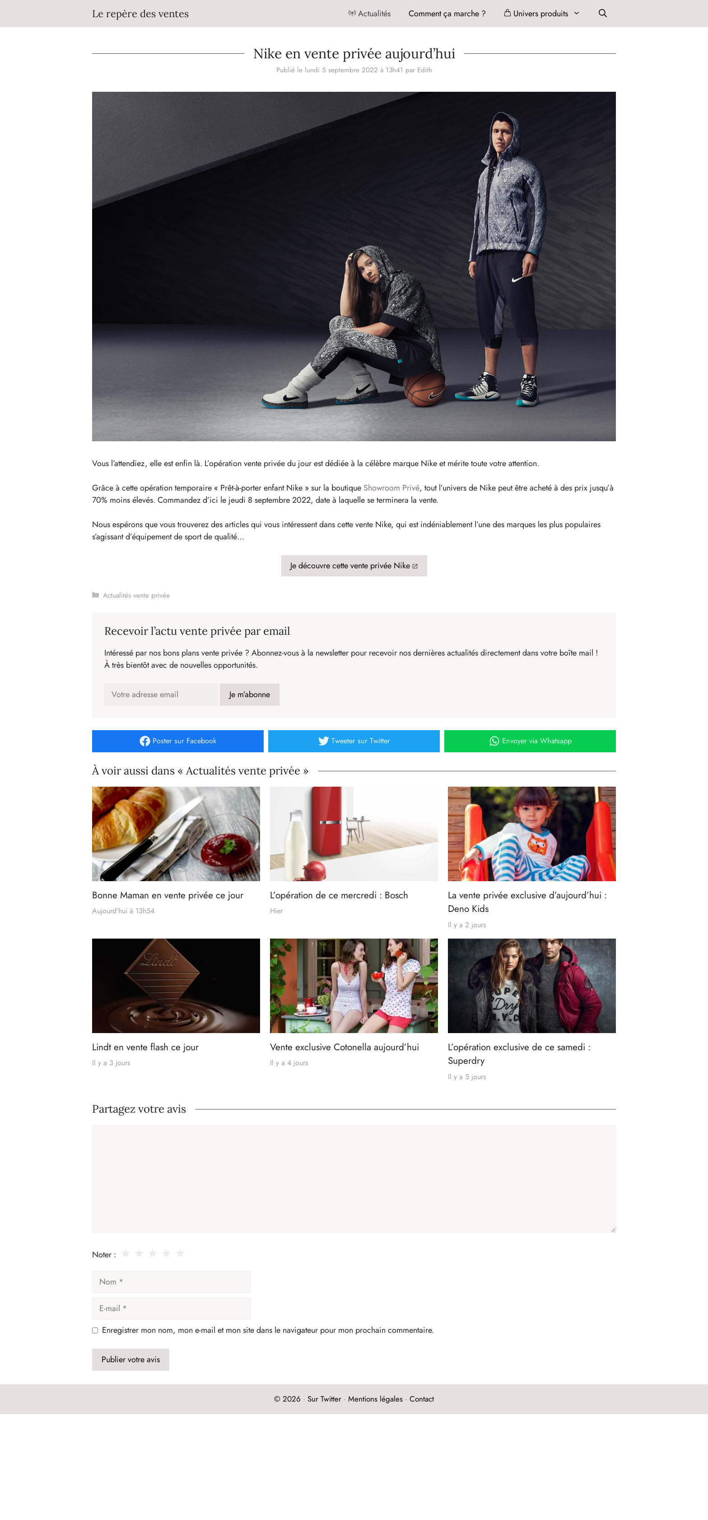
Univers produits (547, 13)
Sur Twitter (324, 1398)
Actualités (370, 13)
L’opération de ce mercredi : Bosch (339, 895)
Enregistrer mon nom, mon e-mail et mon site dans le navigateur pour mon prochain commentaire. (268, 1330)
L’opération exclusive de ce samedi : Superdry (519, 1053)
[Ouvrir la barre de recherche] (603, 13)
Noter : (104, 1254)
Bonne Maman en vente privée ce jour (167, 895)
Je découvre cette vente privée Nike (350, 565)
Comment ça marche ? (447, 13)
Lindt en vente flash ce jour (145, 1047)
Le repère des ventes (140, 13)
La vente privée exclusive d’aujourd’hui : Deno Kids (527, 902)
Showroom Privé (391, 488)
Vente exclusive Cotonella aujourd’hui (344, 1047)
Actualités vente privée (136, 595)
